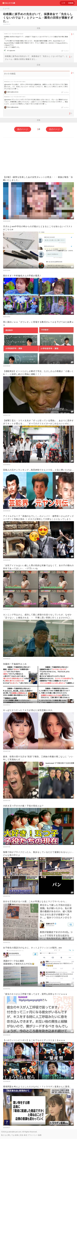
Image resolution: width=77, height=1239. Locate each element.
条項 (25, 1135)
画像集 (71, 3)
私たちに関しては (8, 1135)
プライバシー (33, 1135)
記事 (63, 3)
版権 (39, 1135)
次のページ (54, 129)
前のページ (22, 129)
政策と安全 (19, 1135)
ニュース (6, 8)
